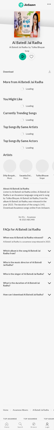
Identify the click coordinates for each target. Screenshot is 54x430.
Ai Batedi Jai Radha (18, 47)
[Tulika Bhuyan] (42, 166)
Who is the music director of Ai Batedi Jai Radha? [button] (22, 263)
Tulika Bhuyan (38, 47)
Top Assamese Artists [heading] (10, 420)
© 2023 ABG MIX (27, 219)
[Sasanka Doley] (26, 166)
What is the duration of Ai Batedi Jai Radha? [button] (21, 284)
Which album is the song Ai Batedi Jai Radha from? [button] (21, 252)
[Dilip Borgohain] (9, 166)
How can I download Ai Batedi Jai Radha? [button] (23, 294)
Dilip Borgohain (9, 175)
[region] (27, 409)
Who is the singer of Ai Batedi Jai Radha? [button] (23, 274)
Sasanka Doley (26, 175)
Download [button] (8, 71)
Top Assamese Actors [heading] (30, 420)
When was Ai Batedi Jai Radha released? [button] (23, 237)
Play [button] (22, 56)
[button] (31, 56)
